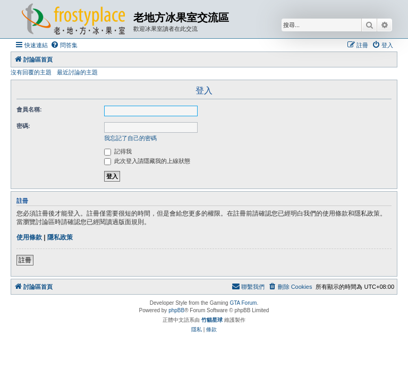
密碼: (23, 126)
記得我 (118, 151)
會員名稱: (29, 109)
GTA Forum (243, 303)
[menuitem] (64, 45)
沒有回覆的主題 (31, 72)
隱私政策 (60, 237)
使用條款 (29, 237)
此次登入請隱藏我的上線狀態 (147, 161)
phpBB (176, 310)
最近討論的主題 (77, 72)
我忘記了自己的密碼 (130, 138)
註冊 (25, 260)
